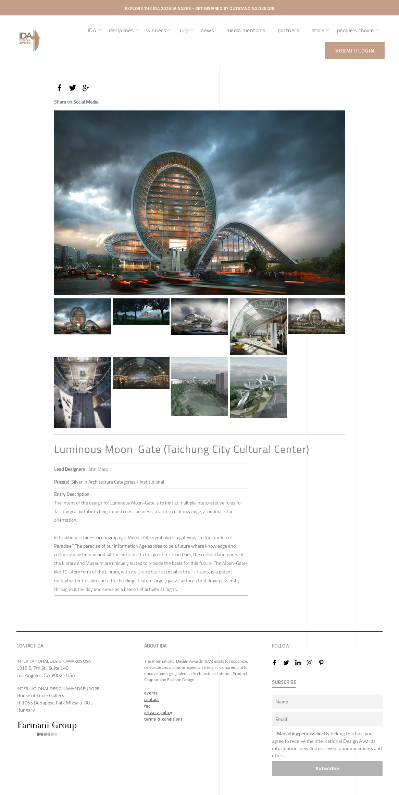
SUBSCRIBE (284, 682)
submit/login (354, 50)
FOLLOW (280, 646)
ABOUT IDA (155, 646)
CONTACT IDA (29, 646)
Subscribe (327, 768)
